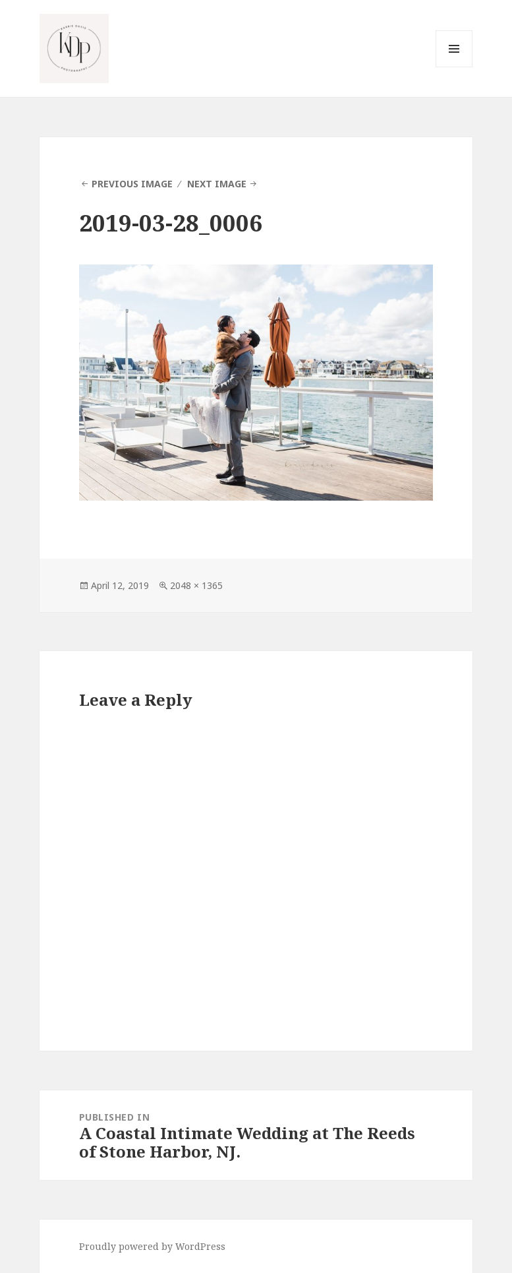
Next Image (216, 183)
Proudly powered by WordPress (152, 1246)
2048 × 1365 (196, 585)
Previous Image (132, 183)
